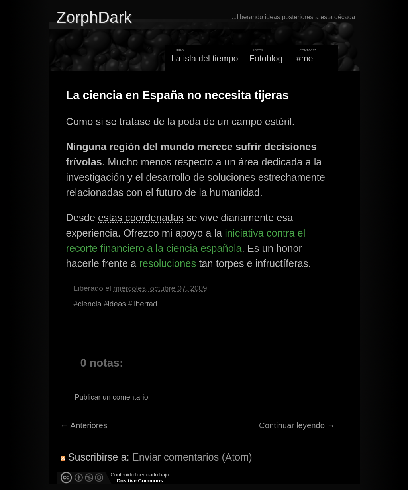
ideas (117, 304)
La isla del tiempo (204, 58)
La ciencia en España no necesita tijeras (177, 95)
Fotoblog (266, 58)
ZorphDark (94, 17)
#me (304, 58)
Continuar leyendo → (297, 425)
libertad (144, 304)
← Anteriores (84, 425)
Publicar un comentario (111, 397)
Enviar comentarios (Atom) (192, 457)
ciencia (89, 304)
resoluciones (167, 263)
